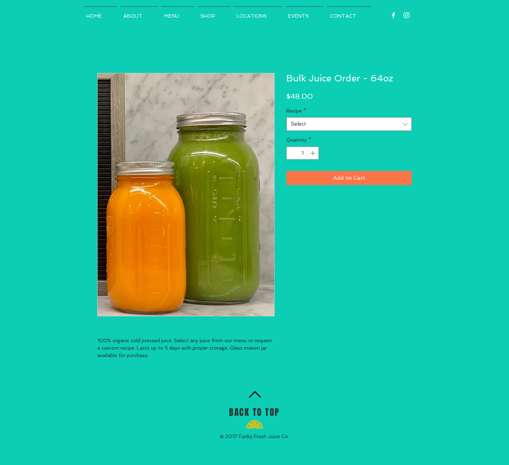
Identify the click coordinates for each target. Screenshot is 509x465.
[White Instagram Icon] (406, 15)
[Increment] (313, 153)
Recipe (296, 111)
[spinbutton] (302, 153)
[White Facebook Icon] (393, 15)
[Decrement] (291, 153)
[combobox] (349, 124)
